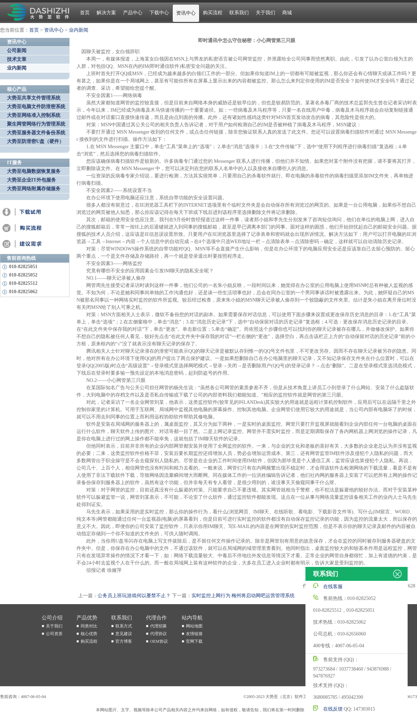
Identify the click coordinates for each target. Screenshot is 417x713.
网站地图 (194, 626)
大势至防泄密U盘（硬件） (35, 141)
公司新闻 (16, 50)
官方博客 (123, 641)
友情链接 (194, 633)
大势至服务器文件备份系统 (36, 132)
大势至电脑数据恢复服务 (33, 171)
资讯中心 (186, 13)
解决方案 (106, 12)
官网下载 (194, 641)
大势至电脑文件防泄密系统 (36, 106)
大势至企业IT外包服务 (31, 180)
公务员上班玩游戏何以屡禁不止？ (134, 595)
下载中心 (159, 12)
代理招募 (158, 626)
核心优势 (89, 633)
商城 (287, 12)
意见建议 (123, 633)
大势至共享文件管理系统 (33, 98)
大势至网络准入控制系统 (33, 115)
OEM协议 (159, 641)
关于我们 (265, 12)
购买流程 (212, 12)
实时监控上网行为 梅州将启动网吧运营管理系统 (243, 595)
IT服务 (14, 162)
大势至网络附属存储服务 (33, 188)
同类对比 (89, 626)
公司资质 (54, 633)
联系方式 (123, 626)
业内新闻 (78, 30)
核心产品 (16, 89)
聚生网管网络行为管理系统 (36, 124)
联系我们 (239, 12)
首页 (85, 12)
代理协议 (158, 633)
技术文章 (16, 59)
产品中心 (132, 12)
